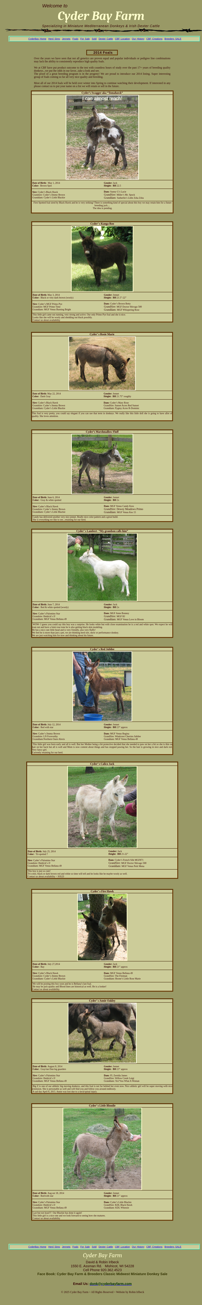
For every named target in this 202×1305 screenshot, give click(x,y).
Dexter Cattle (106, 38)
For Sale (85, 38)
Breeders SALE (172, 38)
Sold (94, 38)
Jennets (66, 38)
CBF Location (122, 38)
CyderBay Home (37, 38)
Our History (138, 38)
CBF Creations (154, 38)
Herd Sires (54, 38)
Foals (75, 38)
